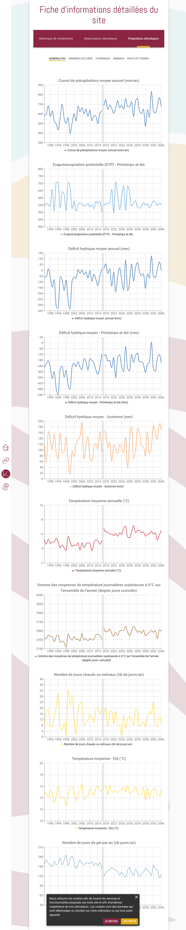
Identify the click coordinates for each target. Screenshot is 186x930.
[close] (137, 897)
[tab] (56, 38)
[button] (5, 447)
